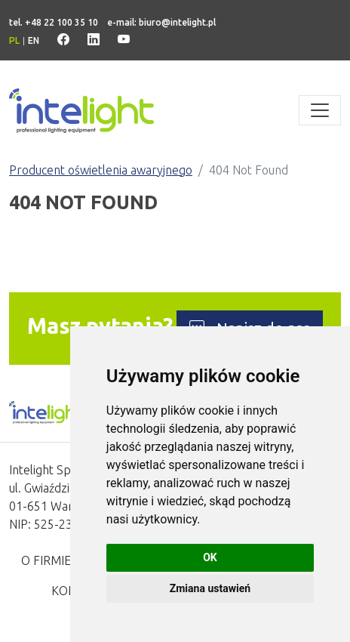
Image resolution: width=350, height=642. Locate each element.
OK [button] (210, 557)
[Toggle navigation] (320, 110)
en (33, 40)
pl (14, 40)
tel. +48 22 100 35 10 (53, 22)
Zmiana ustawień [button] (210, 588)
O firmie (46, 560)
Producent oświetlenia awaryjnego (100, 170)
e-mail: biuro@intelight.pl (161, 22)
